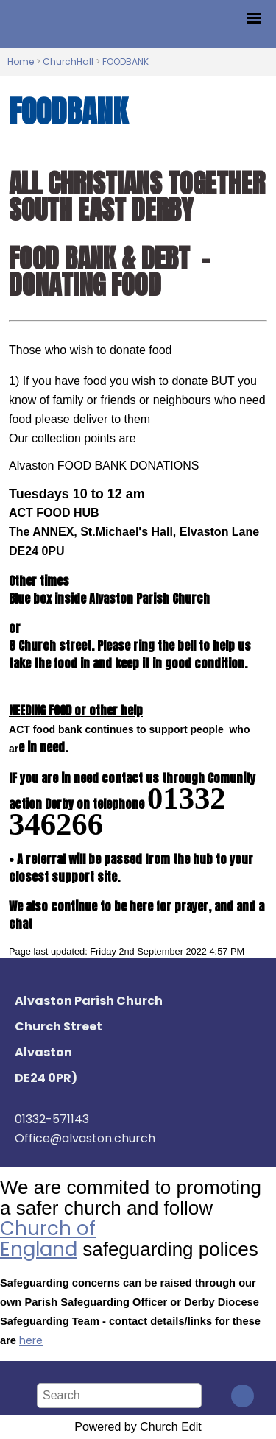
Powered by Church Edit (138, 1427)
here (31, 1340)
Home (20, 61)
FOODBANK (125, 61)
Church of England (48, 1238)
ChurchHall (68, 61)
